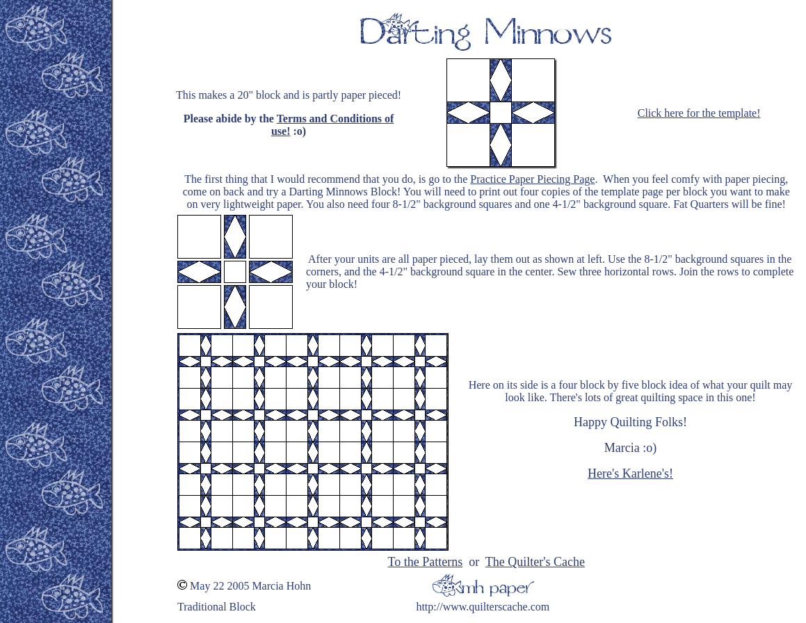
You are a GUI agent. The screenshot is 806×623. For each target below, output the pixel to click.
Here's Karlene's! (630, 473)
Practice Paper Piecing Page (532, 179)
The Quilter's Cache (535, 562)
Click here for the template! (699, 113)
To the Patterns (424, 562)
